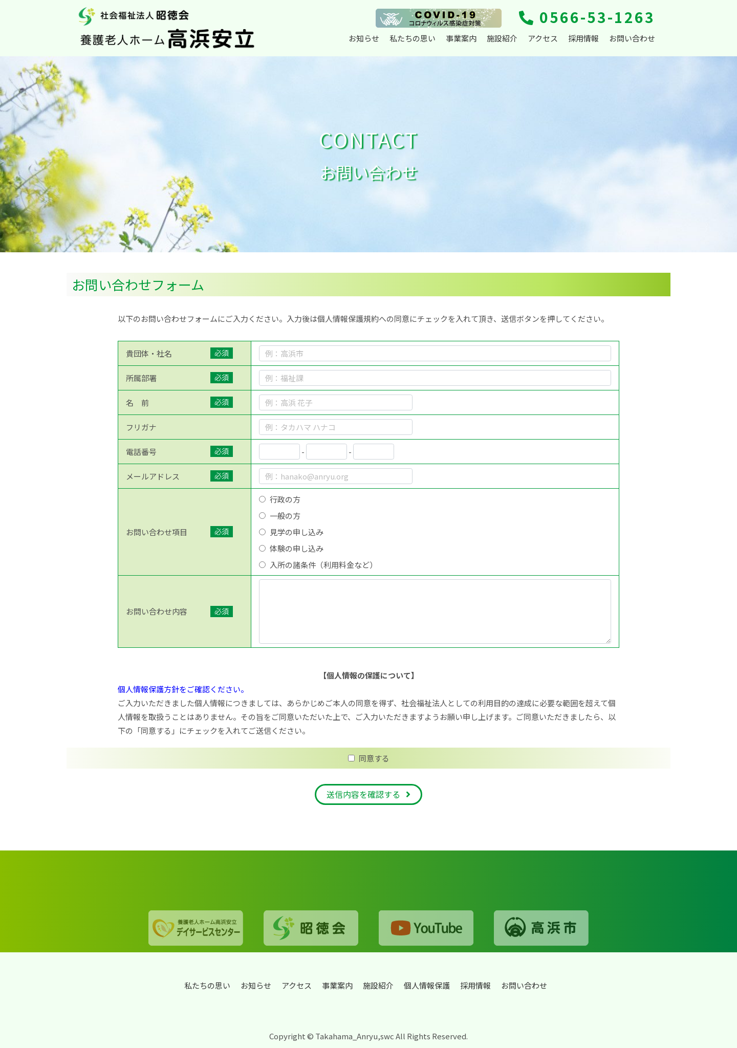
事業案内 (461, 38)
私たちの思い (412, 38)
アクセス (543, 38)
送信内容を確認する (363, 797)
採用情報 (583, 38)
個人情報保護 (427, 985)
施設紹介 (502, 38)
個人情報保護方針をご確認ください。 (183, 692)
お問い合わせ (632, 38)
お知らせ (364, 38)
